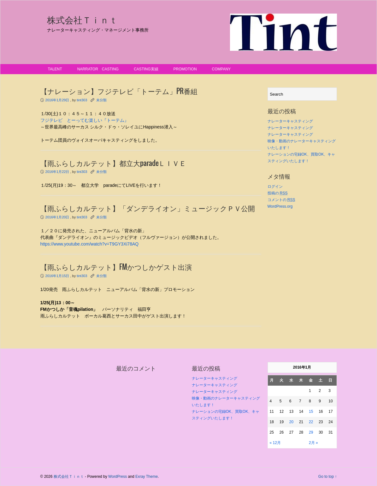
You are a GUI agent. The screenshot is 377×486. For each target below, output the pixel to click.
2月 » (313, 443)
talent (55, 69)
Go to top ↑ (327, 476)
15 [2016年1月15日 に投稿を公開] (311, 411)
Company (221, 69)
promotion (185, 69)
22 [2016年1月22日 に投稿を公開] (311, 422)
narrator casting (98, 69)
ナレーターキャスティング (290, 121)
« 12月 (275, 443)
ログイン (275, 186)
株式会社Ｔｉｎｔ (82, 20)
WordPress (117, 476)
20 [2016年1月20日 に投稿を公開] (291, 422)
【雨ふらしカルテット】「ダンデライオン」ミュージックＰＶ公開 (147, 208)
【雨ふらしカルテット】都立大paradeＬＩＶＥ (113, 163)
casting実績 (146, 69)
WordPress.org (280, 206)
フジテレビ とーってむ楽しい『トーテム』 (84, 120)
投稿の (278, 193)
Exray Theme (146, 476)
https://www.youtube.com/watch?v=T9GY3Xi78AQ (89, 243)
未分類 (101, 100)
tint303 (82, 100)
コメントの (281, 200)
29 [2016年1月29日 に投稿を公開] (311, 432)
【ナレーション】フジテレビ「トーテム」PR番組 (118, 91)
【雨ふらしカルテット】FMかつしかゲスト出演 (116, 267)
